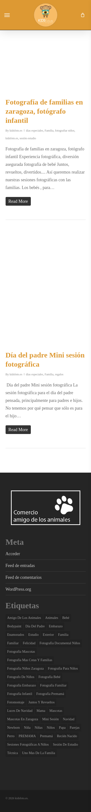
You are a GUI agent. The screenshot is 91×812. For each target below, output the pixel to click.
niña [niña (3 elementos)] (27, 727)
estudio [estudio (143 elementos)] (33, 635)
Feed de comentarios (24, 577)
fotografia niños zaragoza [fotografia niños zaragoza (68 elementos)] (25, 668)
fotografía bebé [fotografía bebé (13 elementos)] (50, 677)
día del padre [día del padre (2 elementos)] (35, 626)
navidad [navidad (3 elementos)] (68, 719)
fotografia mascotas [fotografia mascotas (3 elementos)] (21, 651)
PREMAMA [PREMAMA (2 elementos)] (27, 736)
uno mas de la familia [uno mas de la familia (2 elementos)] (38, 753)
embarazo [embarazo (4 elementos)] (56, 626)
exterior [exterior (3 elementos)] (48, 635)
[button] (7, 15)
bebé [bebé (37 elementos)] (65, 618)
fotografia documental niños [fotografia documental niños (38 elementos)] (60, 643)
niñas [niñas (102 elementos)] (39, 727)
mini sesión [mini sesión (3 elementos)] (50, 719)
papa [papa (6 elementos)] (62, 727)
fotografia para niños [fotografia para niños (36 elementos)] (63, 668)
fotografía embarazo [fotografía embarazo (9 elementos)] (21, 685)
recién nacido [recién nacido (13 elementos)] (67, 736)
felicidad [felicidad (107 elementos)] (29, 643)
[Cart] (81, 15)
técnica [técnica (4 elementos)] (12, 753)
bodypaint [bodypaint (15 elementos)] (14, 626)
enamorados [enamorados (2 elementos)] (15, 635)
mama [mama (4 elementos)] (41, 711)
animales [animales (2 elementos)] (51, 618)
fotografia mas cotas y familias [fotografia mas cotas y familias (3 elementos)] (29, 660)
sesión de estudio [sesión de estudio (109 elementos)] (65, 744)
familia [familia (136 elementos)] (63, 635)
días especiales (34, 130)
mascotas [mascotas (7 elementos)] (55, 711)
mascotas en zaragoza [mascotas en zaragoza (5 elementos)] (22, 719)
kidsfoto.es (16, 130)
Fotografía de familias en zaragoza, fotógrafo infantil (44, 111)
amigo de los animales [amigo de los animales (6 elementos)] (24, 618)
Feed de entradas (20, 565)
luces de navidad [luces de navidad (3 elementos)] (20, 711)
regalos (59, 374)
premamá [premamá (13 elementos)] (46, 736)
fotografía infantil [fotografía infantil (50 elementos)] (19, 694)
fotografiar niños (64, 130)
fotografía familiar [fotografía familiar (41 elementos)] (53, 685)
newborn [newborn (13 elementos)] (13, 727)
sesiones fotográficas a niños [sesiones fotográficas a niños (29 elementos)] (28, 744)
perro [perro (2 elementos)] (11, 736)
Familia (49, 130)
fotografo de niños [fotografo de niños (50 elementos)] (20, 677)
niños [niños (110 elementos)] (51, 727)
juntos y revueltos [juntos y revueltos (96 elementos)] (41, 702)
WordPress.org (18, 589)
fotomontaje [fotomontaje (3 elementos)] (16, 702)
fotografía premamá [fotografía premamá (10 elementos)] (50, 694)
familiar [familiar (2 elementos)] (13, 643)
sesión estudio (28, 138)
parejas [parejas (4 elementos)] (74, 727)
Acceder (13, 553)
